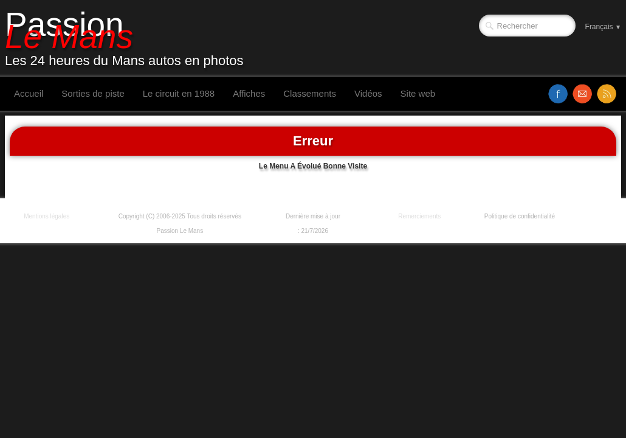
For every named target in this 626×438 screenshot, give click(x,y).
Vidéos (368, 93)
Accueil (28, 93)
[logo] (129, 38)
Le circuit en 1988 (179, 93)
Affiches (249, 93)
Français (603, 27)
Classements (309, 93)
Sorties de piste (92, 93)
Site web (418, 93)
